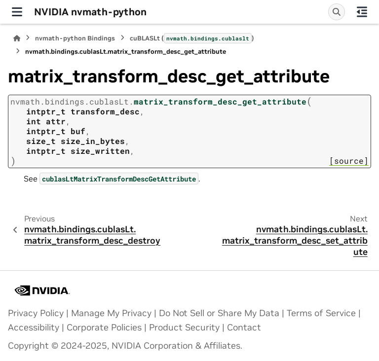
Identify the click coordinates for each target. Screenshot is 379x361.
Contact (244, 327)
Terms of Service (321, 313)
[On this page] (362, 11)
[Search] (336, 11)
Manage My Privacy (111, 313)
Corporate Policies (104, 327)
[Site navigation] (17, 11)
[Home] (16, 38)
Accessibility (33, 327)
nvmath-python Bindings (75, 38)
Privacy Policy (36, 313)
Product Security (184, 327)
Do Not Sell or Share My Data (219, 313)
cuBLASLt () (192, 38)
